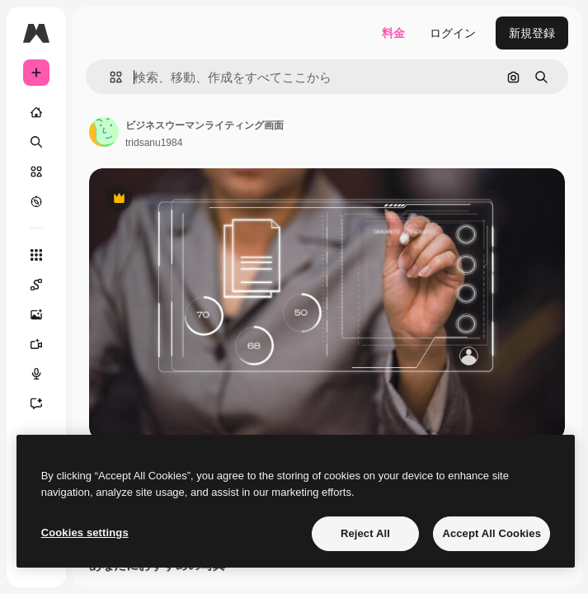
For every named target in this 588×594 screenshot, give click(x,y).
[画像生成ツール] (36, 314)
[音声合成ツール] (36, 374)
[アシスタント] (36, 403)
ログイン (453, 33)
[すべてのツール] (36, 255)
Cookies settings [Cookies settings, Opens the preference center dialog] (85, 532)
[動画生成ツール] (36, 344)
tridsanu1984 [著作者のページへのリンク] (153, 142)
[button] (109, 77)
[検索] (36, 142)
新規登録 (532, 33)
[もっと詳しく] (36, 201)
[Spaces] (36, 284)
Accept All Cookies (491, 533)
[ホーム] (36, 112)
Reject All (365, 533)
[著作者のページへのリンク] (104, 132)
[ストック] (36, 171)
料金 (393, 33)
